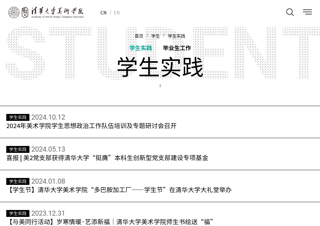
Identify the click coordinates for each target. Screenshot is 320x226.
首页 (139, 36)
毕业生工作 (177, 48)
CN (103, 12)
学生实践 (176, 36)
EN (117, 12)
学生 (155, 36)
